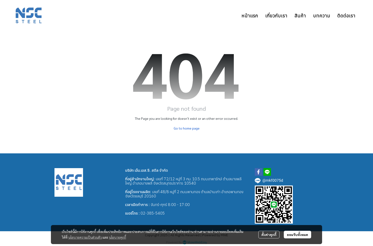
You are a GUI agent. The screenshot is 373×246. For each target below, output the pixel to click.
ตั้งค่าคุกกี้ (268, 234)
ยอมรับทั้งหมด (297, 234)
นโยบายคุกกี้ (117, 237)
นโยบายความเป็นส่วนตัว (85, 237)
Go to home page (187, 128)
